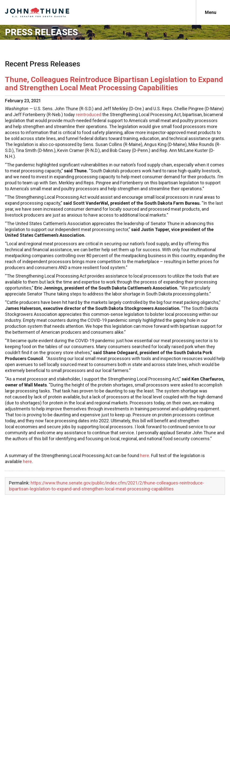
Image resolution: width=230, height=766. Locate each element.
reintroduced (88, 114)
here (27, 461)
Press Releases (41, 32)
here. (145, 455)
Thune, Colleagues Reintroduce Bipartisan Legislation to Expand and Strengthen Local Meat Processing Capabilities (114, 83)
